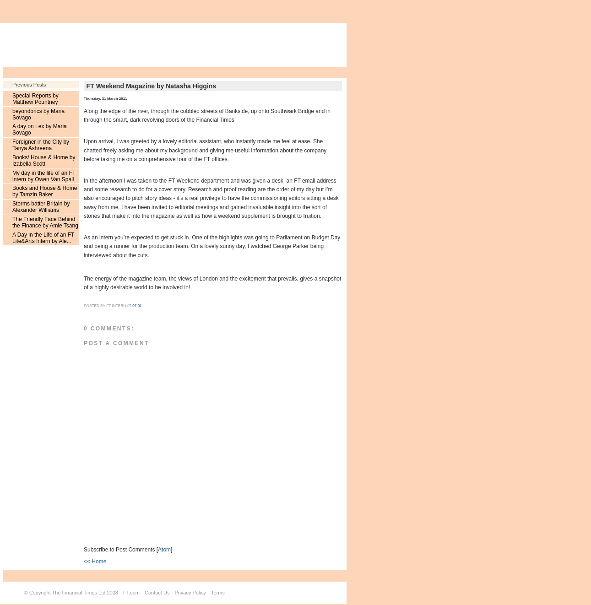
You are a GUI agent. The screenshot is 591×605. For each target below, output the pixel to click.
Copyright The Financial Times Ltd (67, 592)
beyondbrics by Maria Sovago (38, 114)
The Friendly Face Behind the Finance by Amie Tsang (45, 222)
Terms (218, 592)
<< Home (95, 561)
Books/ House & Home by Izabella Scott (43, 160)
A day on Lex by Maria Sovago (39, 129)
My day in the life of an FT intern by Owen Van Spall (44, 176)
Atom (164, 549)
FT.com (131, 592)
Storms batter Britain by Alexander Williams (41, 206)
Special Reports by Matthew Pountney (35, 98)
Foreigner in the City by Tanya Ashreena (40, 145)
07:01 (137, 306)
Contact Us (157, 592)
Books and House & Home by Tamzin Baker (44, 191)
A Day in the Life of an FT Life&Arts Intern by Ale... (43, 238)
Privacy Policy (190, 592)
